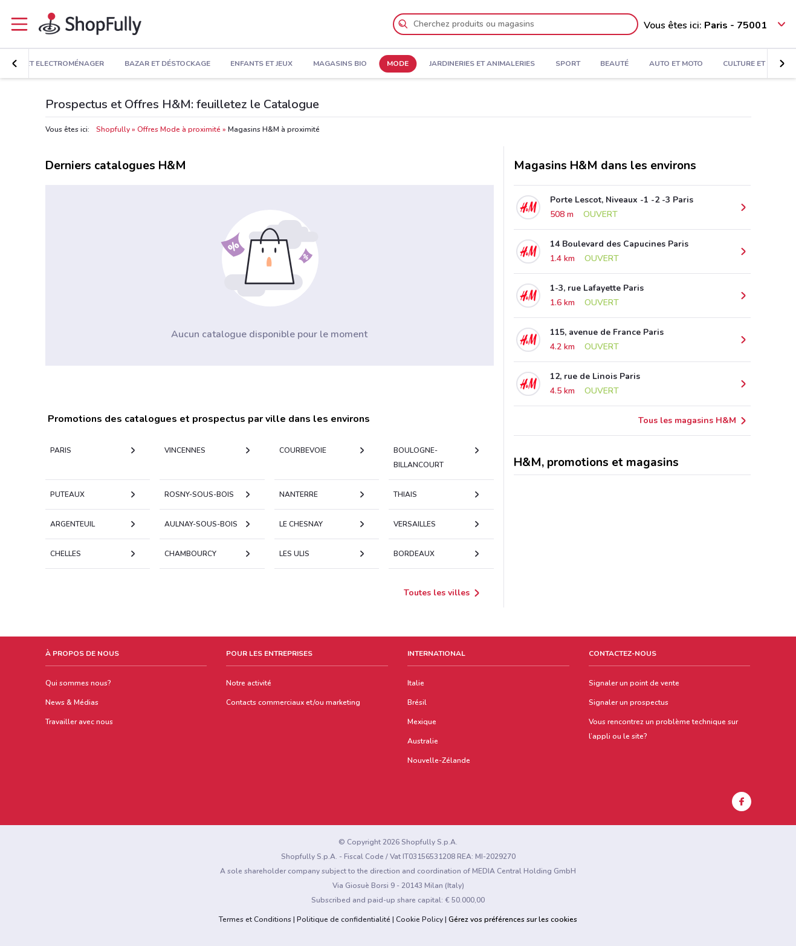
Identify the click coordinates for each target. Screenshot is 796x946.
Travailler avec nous (79, 722)
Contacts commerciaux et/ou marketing (293, 702)
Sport (567, 64)
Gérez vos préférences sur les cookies (512, 919)
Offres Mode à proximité (179, 129)
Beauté (614, 64)
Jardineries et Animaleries (482, 64)
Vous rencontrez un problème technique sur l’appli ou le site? (663, 729)
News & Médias (72, 702)
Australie (422, 741)
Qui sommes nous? (78, 683)
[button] (14, 63)
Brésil (417, 702)
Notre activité (248, 683)
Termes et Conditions (255, 919)
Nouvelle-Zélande (438, 760)
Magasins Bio (340, 64)
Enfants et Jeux (261, 64)
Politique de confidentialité (343, 919)
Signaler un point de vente (634, 683)
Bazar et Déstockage (167, 64)
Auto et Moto (676, 64)
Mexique (421, 722)
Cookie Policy (419, 919)
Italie (415, 683)
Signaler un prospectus (628, 702)
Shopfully (113, 129)
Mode (398, 64)
